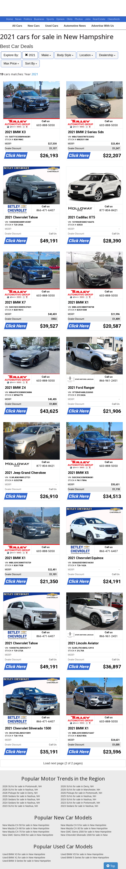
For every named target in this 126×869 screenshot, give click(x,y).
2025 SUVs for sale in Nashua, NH (78, 796)
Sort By (31, 63)
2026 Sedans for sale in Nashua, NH (21, 796)
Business (39, 19)
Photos (79, 19)
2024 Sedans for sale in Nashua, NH (21, 802)
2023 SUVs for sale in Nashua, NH (20, 806)
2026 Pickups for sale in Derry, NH (20, 793)
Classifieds (114, 19)
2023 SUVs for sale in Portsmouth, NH (80, 802)
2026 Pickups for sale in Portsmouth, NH (81, 793)
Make (46, 55)
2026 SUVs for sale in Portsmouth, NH (22, 786)
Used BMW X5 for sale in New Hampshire (82, 854)
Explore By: (11, 55)
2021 (30, 55)
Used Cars (51, 25)
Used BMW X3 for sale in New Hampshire (23, 854)
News (18, 19)
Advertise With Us (102, 25)
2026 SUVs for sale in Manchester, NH (80, 789)
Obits (70, 19)
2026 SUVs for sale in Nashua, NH (20, 789)
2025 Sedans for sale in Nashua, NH (21, 799)
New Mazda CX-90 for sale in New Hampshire (25, 828)
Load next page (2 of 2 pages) (63, 763)
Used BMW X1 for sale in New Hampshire (23, 857)
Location (86, 55)
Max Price (11, 63)
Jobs (88, 19)
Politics (28, 19)
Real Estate (99, 19)
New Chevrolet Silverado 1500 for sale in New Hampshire (84, 835)
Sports (50, 19)
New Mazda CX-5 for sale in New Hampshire (83, 825)
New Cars (34, 25)
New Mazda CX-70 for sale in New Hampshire (25, 831)
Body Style (65, 55)
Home (9, 19)
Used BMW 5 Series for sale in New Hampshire (85, 857)
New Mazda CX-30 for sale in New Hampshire (84, 828)
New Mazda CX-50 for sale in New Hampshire (25, 825)
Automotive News (75, 25)
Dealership (107, 55)
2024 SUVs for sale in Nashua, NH (78, 799)
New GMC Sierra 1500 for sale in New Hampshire (86, 831)
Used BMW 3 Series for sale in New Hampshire (26, 861)
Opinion (60, 19)
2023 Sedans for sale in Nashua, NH (79, 806)
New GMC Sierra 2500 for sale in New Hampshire (27, 835)
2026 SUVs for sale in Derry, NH (77, 786)
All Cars (17, 25)
